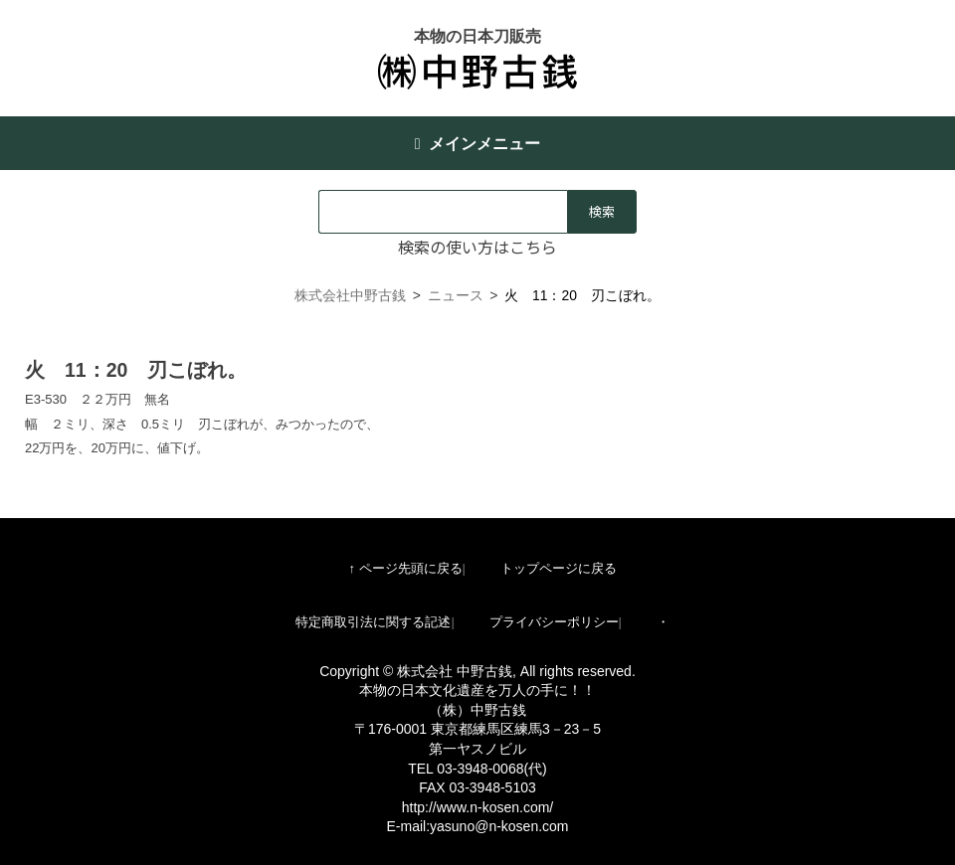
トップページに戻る (558, 568)
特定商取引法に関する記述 (373, 621)
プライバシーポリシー (554, 621)
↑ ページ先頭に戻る (405, 568)
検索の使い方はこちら (477, 247)
